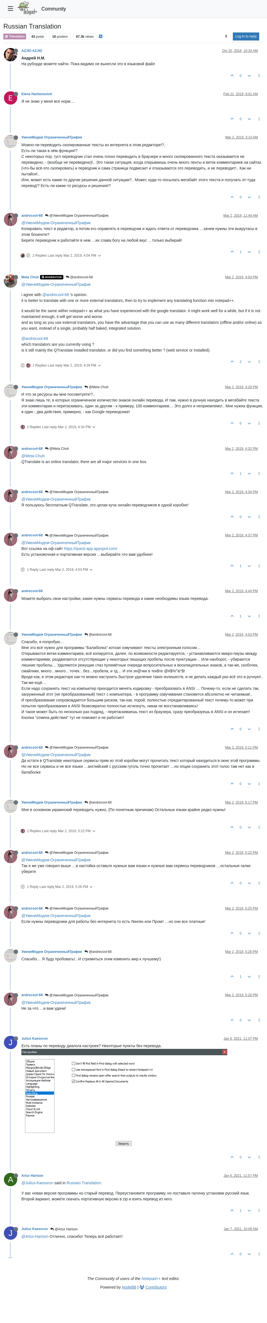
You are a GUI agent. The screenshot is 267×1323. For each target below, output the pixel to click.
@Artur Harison (64, 1229)
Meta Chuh (30, 277)
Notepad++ (151, 1278)
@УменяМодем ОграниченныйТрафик (76, 216)
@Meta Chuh (96, 387)
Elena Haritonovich (36, 94)
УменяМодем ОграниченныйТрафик (51, 137)
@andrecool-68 (79, 277)
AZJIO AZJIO (31, 51)
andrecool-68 (32, 216)
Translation (15, 36)
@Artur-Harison (34, 1236)
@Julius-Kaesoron (37, 1183)
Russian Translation (84, 1183)
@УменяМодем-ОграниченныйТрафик (56, 223)
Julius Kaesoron (34, 1039)
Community (53, 9)
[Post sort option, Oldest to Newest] (226, 36)
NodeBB (129, 1287)
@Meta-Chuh (32, 456)
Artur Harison (32, 1176)
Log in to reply (246, 36)
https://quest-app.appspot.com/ (90, 548)
